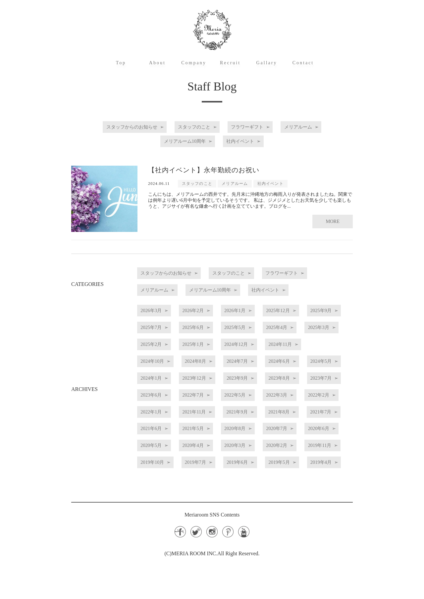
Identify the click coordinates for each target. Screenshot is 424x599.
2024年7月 (209, 377)
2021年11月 (314, 422)
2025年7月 (209, 333)
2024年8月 (157, 377)
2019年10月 (212, 482)
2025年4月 (157, 348)
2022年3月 (157, 422)
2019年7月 (266, 482)
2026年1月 (261, 318)
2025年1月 (313, 348)
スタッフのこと (190, 127)
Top (121, 62)
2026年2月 (209, 318)
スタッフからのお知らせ (114, 127)
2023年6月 (209, 407)
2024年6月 (261, 377)
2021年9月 (157, 437)
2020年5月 (157, 467)
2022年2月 (209, 422)
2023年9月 (264, 392)
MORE (332, 213)
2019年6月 (318, 482)
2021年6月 (313, 437)
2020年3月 (261, 467)
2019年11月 (158, 482)
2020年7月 (261, 452)
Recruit (230, 62)
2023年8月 (316, 392)
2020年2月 (313, 467)
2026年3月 (157, 318)
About (157, 62)
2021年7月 (261, 437)
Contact (303, 62)
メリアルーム (318, 127)
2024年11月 (213, 362)
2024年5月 (313, 377)
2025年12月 (314, 318)
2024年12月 (158, 362)
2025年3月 (209, 348)
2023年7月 (157, 407)
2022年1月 (261, 422)
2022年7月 (261, 407)
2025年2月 (261, 348)
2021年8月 (209, 437)
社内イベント (248, 139)
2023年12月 (210, 392)
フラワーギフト (255, 127)
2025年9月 (157, 333)
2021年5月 (157, 452)
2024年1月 (157, 392)
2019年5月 (157, 497)
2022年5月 (313, 407)
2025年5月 (313, 333)
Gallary (266, 62)
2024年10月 (267, 362)
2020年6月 (313, 452)
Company (193, 62)
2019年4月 (209, 497)
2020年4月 (209, 467)
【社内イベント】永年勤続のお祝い (203, 166)
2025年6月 (261, 333)
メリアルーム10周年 (180, 139)
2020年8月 (209, 452)
